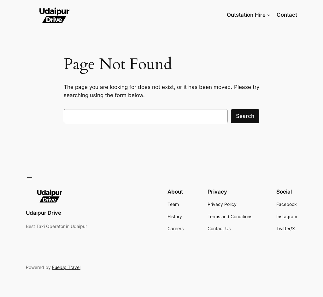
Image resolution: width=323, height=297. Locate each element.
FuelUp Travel (66, 267)
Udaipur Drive (43, 213)
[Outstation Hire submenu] (268, 14)
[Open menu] (29, 179)
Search (245, 116)
